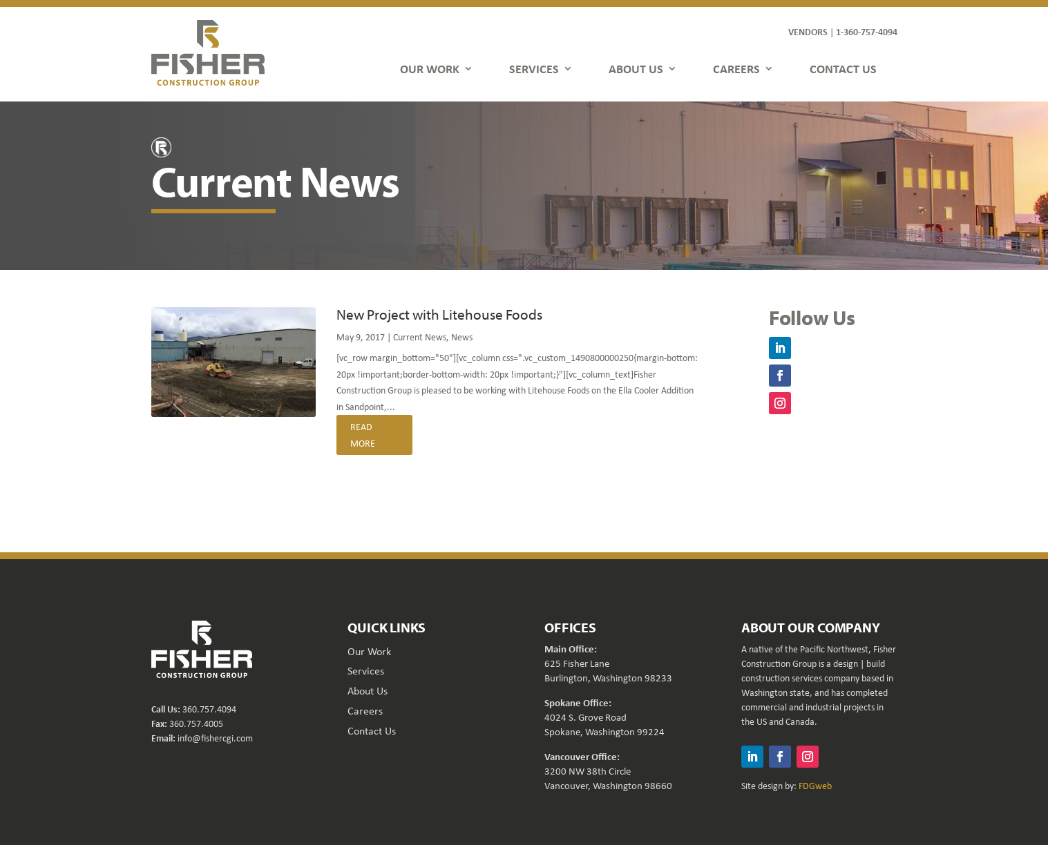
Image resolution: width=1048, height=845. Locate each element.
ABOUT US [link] (636, 68)
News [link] (462, 336)
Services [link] (365, 670)
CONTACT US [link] (843, 68)
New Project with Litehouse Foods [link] (439, 314)
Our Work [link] (369, 651)
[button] (780, 348)
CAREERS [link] (736, 68)
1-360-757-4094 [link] (866, 31)
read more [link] (362, 434)
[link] (208, 52)
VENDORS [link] (808, 31)
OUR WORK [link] (429, 68)
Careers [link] (365, 710)
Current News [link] (419, 336)
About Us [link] (367, 690)
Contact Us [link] (371, 730)
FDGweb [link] (815, 785)
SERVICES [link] (534, 68)
